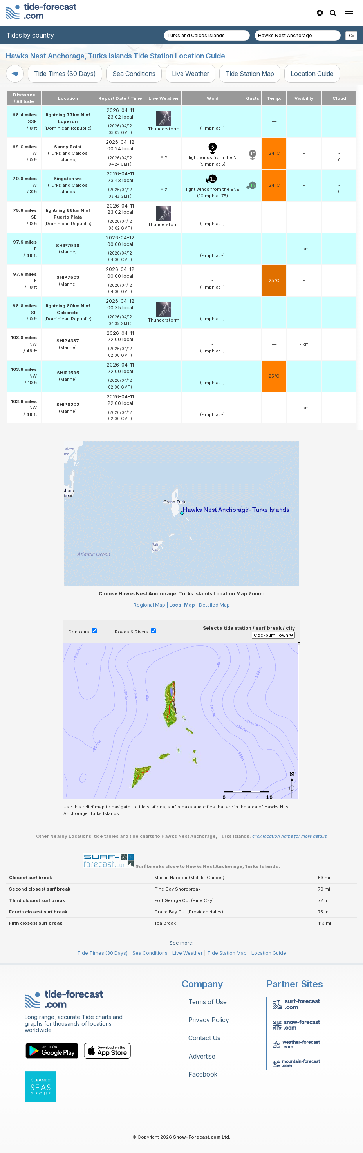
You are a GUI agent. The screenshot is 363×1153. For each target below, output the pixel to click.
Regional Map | (151, 605)
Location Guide (312, 74)
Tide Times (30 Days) (65, 74)
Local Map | (183, 605)
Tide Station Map (250, 74)
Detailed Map (214, 605)
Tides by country (30, 35)
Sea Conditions (133, 74)
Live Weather (190, 74)
